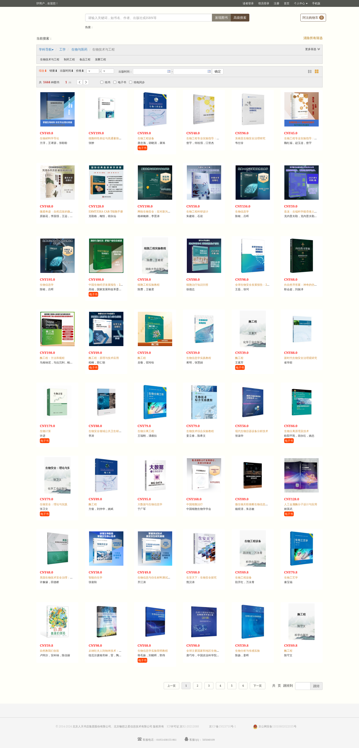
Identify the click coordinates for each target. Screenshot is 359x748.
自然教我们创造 (49, 651)
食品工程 (84, 59)
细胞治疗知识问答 (197, 285)
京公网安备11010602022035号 (277, 726)
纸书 (105, 82)
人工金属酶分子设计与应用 (300, 504)
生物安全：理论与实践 (53, 504)
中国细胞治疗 (194, 504)
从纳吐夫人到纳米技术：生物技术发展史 (113, 651)
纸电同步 (137, 82)
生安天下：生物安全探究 (201, 577)
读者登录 (248, 3)
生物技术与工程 (49, 59)
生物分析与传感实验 (247, 651)
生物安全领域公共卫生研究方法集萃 (111, 431)
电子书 (119, 82)
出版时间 (67, 71)
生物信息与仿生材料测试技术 (155, 577)
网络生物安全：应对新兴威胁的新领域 (161, 211)
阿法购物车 (313, 17)
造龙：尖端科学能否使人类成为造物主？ (309, 211)
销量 (53, 71)
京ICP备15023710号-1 (222, 726)
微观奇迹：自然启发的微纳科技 (59, 211)
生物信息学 (242, 211)
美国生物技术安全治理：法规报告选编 (63, 577)
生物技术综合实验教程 (200, 431)
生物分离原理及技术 (296, 431)
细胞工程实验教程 (149, 285)
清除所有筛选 (313, 38)
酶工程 (142, 358)
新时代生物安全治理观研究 (300, 358)
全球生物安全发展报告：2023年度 (256, 285)
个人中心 (299, 3)
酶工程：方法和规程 (52, 358)
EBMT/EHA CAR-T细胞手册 (106, 211)
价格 (79, 70)
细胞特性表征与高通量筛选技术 (108, 138)
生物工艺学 (291, 577)
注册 (276, 3)
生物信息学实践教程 (198, 358)
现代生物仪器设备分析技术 (251, 431)
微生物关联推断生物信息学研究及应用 (258, 504)
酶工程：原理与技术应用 (104, 358)
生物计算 (45, 431)
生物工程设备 (146, 138)
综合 (43, 71)
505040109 (208, 739)
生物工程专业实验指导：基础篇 (303, 138)
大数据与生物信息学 (150, 504)
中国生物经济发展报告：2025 (107, 285)
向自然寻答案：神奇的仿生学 (302, 285)
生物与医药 (79, 49)
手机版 (316, 3)
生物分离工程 (146, 431)
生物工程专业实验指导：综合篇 (205, 138)
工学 (62, 49)
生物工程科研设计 (197, 211)
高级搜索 (240, 17)
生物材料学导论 (49, 138)
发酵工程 (100, 59)
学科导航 (45, 49)
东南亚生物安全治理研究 (250, 138)
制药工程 (69, 59)
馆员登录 (263, 3)
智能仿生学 (95, 577)
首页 (286, 3)
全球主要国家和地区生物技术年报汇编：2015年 (215, 651)
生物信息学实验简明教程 (153, 651)
